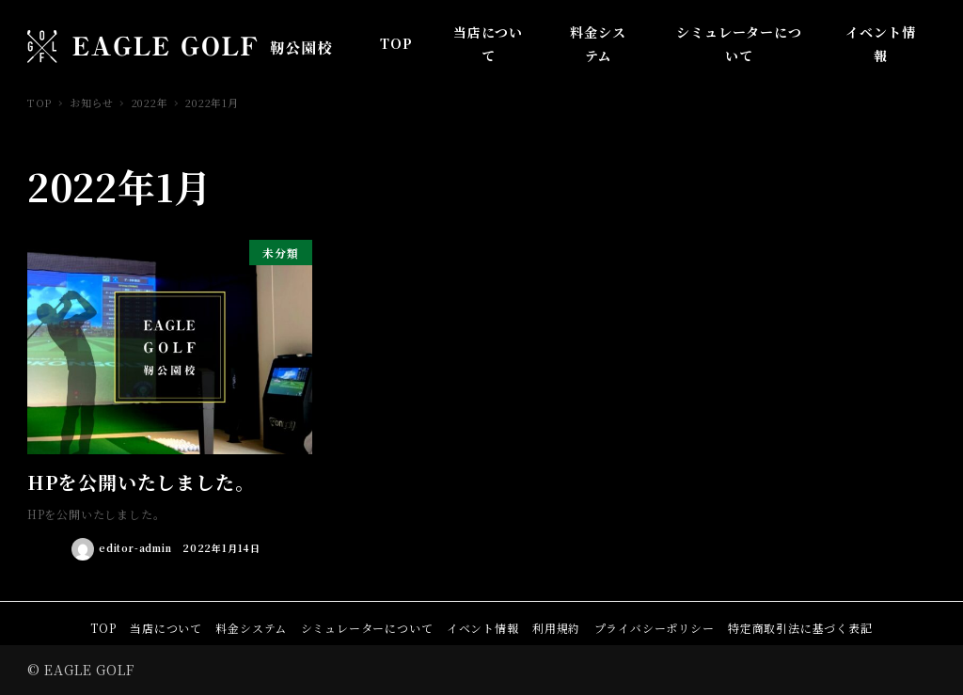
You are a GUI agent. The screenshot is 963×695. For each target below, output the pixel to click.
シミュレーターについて (367, 628)
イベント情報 (483, 628)
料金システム (251, 628)
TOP (103, 628)
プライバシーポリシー (654, 628)
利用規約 (556, 628)
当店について (166, 628)
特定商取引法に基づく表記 (800, 628)
